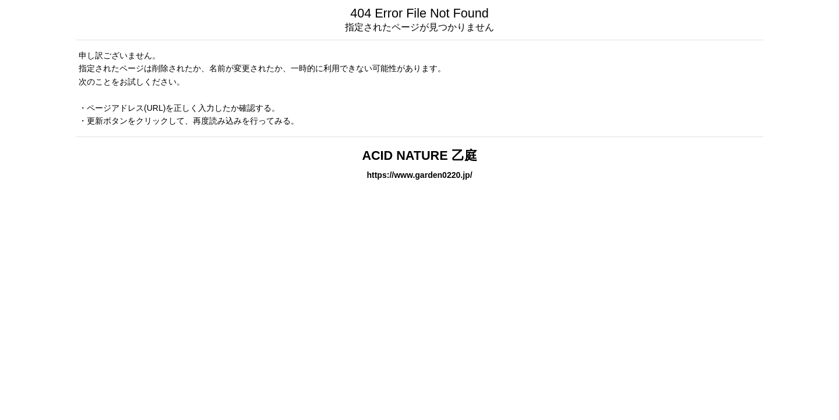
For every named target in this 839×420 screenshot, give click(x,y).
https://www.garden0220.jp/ (419, 175)
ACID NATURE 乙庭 (419, 155)
